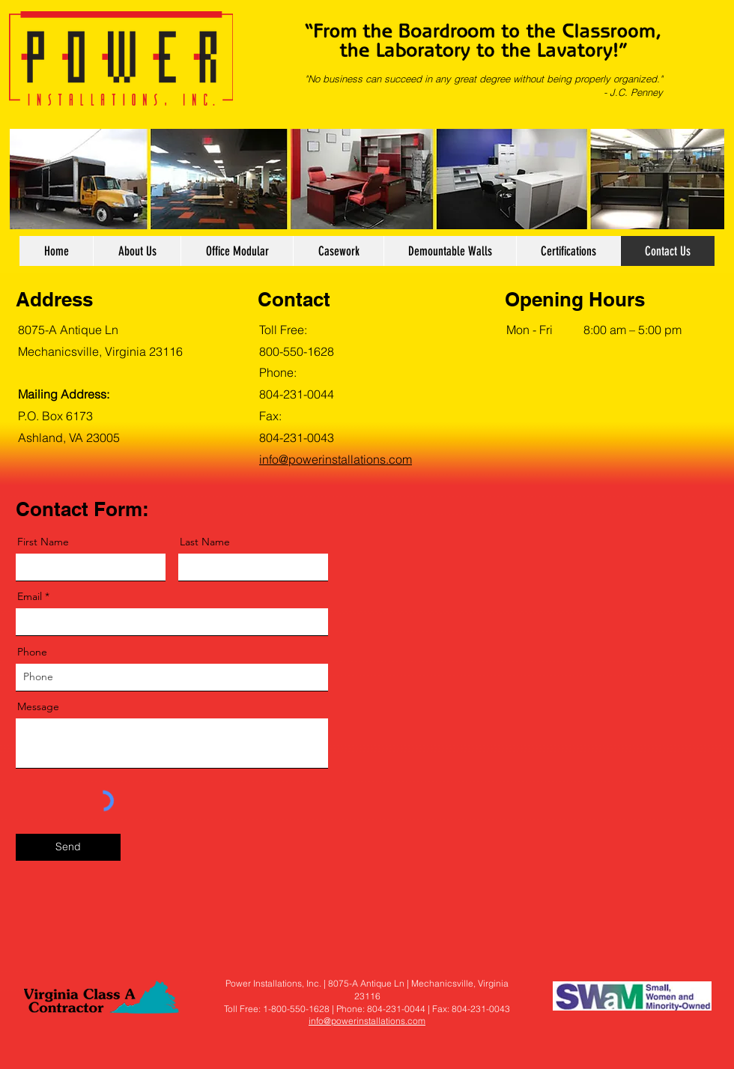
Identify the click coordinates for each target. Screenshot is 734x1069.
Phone (32, 651)
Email (29, 596)
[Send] (68, 847)
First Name (43, 541)
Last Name (205, 541)
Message (38, 706)
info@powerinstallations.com (367, 1020)
